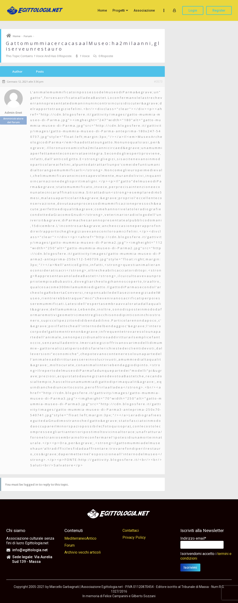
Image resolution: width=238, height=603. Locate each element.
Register (218, 10)
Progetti (118, 10)
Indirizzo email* (193, 538)
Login (192, 10)
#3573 (158, 82)
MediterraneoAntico (80, 538)
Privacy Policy (134, 537)
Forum (28, 36)
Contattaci (130, 530)
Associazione (144, 10)
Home (102, 10)
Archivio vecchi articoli (82, 552)
